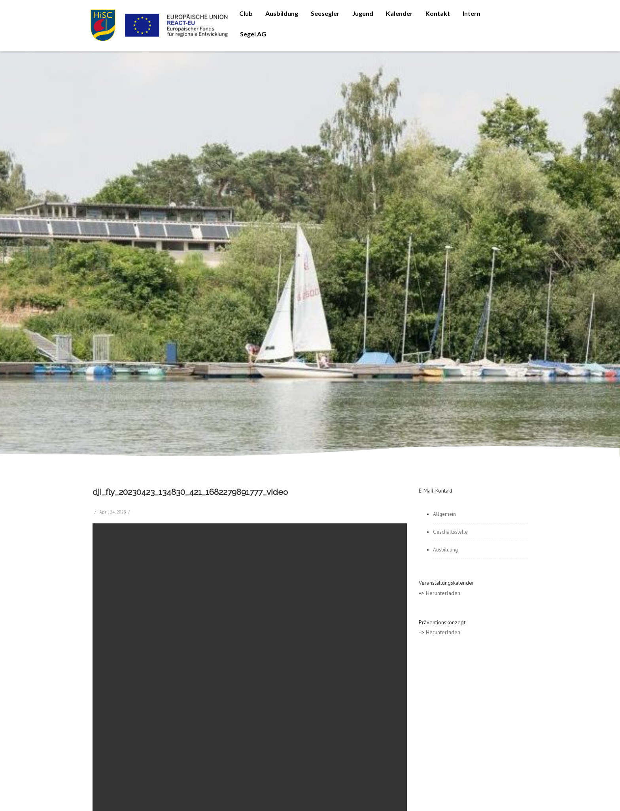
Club (246, 13)
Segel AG (253, 34)
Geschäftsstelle (450, 532)
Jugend (362, 13)
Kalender (399, 13)
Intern (471, 13)
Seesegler (325, 13)
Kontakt (437, 13)
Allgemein (444, 514)
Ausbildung (281, 13)
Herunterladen (443, 593)
